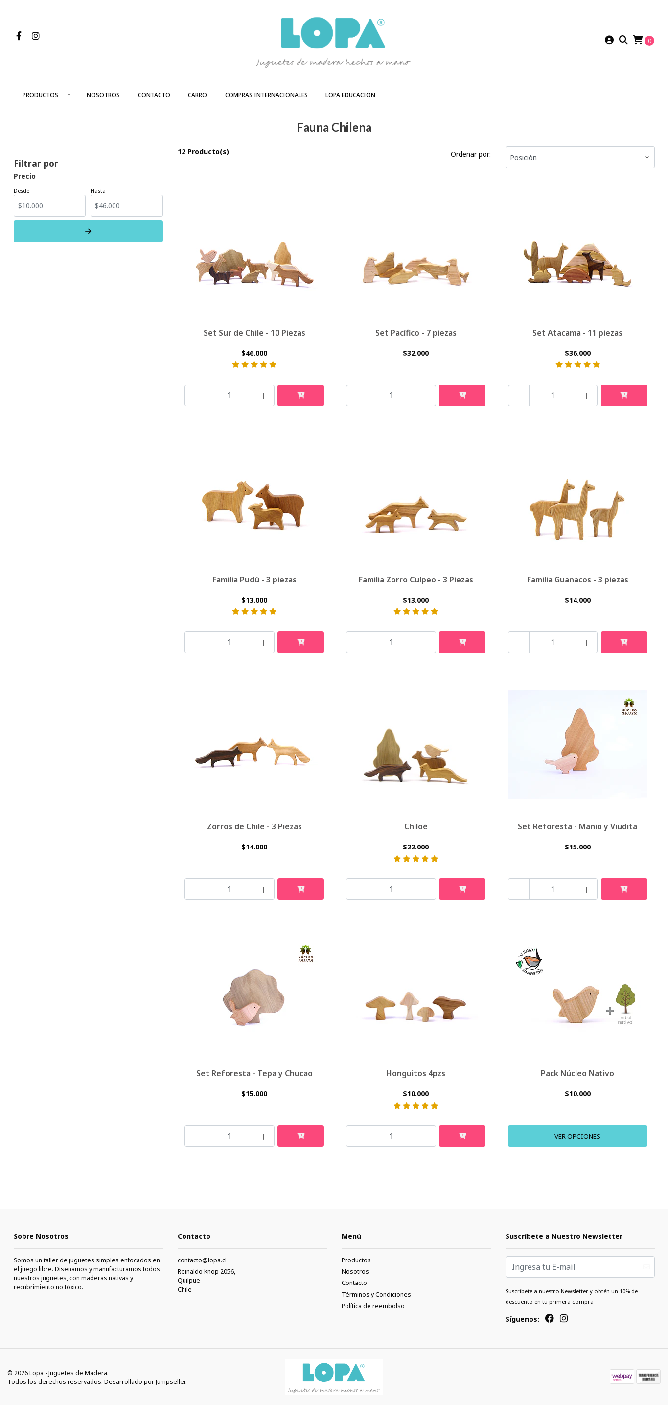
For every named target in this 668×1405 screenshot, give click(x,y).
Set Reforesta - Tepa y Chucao (254, 1071)
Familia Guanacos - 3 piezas (577, 576)
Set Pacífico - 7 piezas (416, 328)
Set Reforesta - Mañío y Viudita (577, 824)
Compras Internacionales (266, 92)
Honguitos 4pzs (415, 1071)
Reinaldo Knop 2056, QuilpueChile (206, 1280)
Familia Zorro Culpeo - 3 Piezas (416, 576)
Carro (197, 92)
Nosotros (103, 92)
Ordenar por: (471, 151)
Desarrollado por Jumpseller (144, 1381)
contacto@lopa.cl (202, 1259)
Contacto (154, 92)
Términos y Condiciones (376, 1294)
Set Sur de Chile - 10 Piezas (254, 328)
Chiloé (416, 824)
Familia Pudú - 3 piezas (254, 576)
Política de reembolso (373, 1305)
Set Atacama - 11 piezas (577, 328)
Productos (40, 92)
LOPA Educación (350, 92)
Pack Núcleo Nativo (577, 1071)
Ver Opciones (577, 1134)
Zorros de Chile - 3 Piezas (254, 824)
